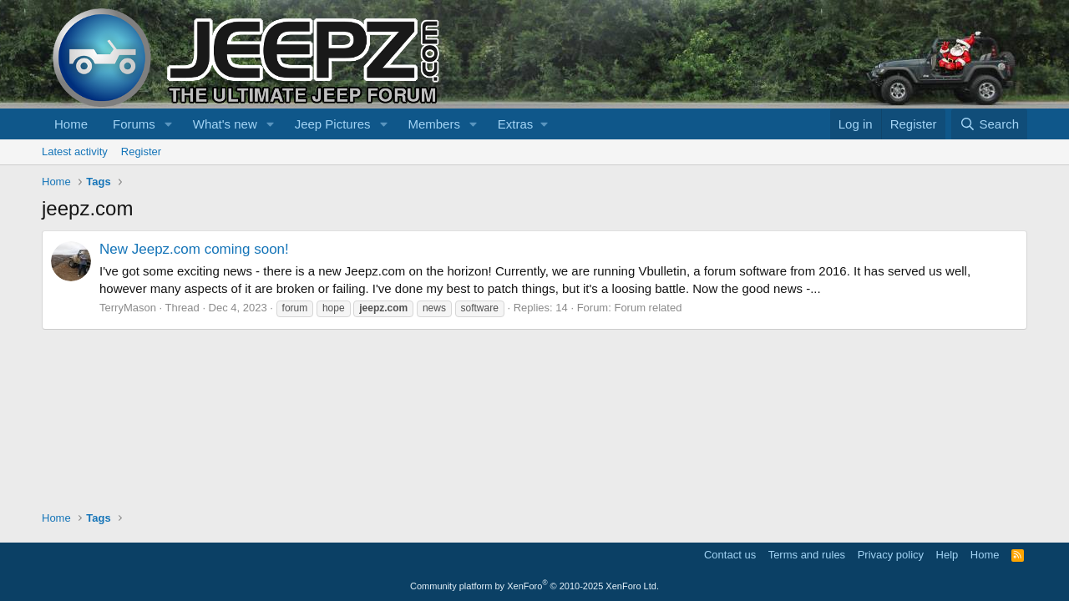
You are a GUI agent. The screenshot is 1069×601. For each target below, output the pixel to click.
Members (434, 124)
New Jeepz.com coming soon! (194, 249)
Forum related (647, 307)
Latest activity (75, 151)
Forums (134, 124)
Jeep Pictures (333, 124)
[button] (168, 124)
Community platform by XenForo (534, 586)
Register (141, 151)
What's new (225, 124)
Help (947, 554)
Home (71, 124)
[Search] (989, 124)
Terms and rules (806, 554)
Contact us (730, 554)
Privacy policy (891, 554)
